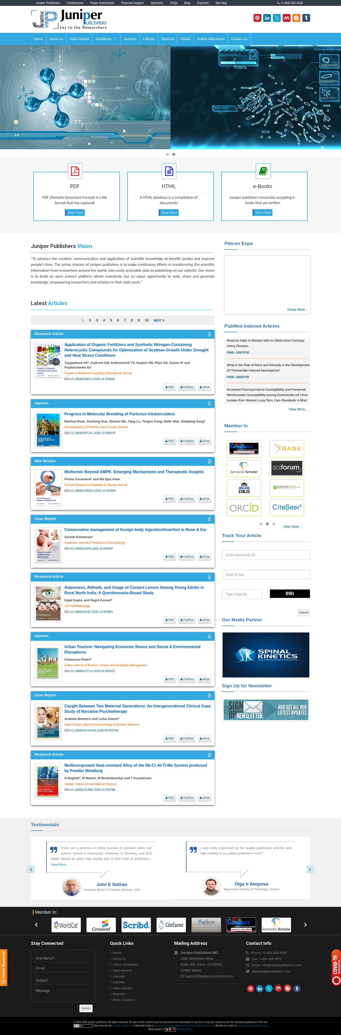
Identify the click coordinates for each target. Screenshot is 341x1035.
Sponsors (157, 3)
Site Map (221, 3)
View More (75, 212)
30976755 (242, 362)
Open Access (79, 39)
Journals (130, 39)
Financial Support (132, 3)
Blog (187, 3)
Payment (202, 3)
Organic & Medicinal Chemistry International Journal (98, 373)
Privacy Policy (185, 1029)
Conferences (75, 3)
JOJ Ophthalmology (77, 606)
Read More (58, 864)
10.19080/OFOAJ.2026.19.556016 (92, 433)
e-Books (149, 39)
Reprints (167, 39)
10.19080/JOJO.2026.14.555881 (91, 612)
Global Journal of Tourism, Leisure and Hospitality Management (105, 665)
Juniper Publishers (48, 3)
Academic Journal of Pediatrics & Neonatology (94, 542)
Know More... (298, 309)
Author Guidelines (125, 964)
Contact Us (239, 39)
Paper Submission (102, 3)
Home (38, 39)
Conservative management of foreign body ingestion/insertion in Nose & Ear (135, 530)
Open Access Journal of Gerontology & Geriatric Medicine (102, 724)
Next (159, 320)
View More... (298, 409)
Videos (185, 39)
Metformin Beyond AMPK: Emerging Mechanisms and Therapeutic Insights (134, 472)
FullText (187, 387)
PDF (170, 387)
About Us (56, 39)
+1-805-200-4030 (290, 2)
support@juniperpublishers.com (209, 976)
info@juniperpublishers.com (281, 965)
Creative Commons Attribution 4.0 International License (184, 1025)
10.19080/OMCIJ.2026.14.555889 (92, 379)
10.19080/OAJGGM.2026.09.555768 (94, 730)
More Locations (124, 1000)
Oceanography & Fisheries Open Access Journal (96, 427)
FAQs (173, 3)
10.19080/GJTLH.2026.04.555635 (92, 671)
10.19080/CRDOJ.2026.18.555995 (93, 491)
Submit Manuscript (211, 39)
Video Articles (122, 988)
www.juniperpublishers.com (271, 971)
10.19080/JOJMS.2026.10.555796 (92, 789)
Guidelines (106, 39)
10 (147, 320)
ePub (204, 387)
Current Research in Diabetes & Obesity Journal (95, 485)
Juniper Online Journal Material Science (90, 784)
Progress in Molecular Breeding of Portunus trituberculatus (119, 414)
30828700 (242, 386)
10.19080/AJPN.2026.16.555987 (91, 548)
